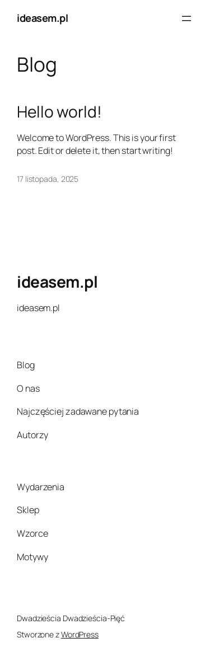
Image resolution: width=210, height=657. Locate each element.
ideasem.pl (42, 18)
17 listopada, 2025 (47, 178)
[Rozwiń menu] (186, 18)
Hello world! (59, 112)
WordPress (80, 634)
